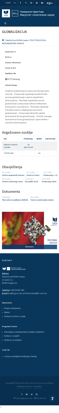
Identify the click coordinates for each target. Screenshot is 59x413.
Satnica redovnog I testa (12, 181)
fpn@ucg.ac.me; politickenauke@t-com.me (27, 293)
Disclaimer (38, 386)
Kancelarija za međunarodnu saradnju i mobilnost (24, 332)
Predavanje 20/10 (49, 181)
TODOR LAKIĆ (9, 153)
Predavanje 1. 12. (50, 175)
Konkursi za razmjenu (13, 340)
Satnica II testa (33, 175)
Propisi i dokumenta (12, 308)
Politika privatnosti (24, 386)
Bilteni (7, 312)
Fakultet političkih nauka (17, 40)
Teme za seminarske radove (42, 200)
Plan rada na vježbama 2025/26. (15, 200)
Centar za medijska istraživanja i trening (20, 356)
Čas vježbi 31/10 (31, 181)
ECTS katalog (14, 79)
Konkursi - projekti (11, 336)
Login (8, 3)
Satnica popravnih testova (13, 175)
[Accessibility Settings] (52, 398)
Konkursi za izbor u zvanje (14, 316)
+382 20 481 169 (17, 290)
